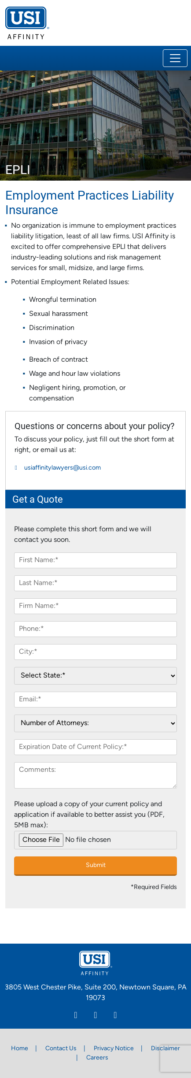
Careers (97, 1058)
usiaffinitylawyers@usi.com (62, 468)
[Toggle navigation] (175, 58)
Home (19, 1048)
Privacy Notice (114, 1048)
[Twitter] (115, 1016)
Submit (96, 865)
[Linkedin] (75, 1016)
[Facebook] (95, 1016)
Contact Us (61, 1048)
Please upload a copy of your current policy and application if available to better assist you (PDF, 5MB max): (89, 815)
